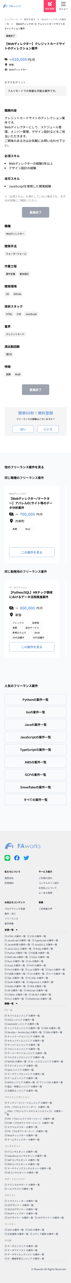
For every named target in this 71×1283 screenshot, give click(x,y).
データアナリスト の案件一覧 (21, 1250)
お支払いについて (48, 887)
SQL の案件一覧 (14, 977)
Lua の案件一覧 (34, 969)
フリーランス (11, 918)
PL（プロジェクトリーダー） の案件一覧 (27, 1106)
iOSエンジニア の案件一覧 (19, 1019)
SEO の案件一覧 (14, 1229)
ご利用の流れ (45, 878)
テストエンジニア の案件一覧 (21, 1065)
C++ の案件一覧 (55, 973)
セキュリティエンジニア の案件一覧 (24, 1040)
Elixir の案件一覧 (39, 957)
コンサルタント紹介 (49, 882)
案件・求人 (10, 913)
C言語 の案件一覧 (15, 973)
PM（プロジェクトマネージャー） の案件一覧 (29, 1118)
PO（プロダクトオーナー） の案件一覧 (26, 1131)
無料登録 (49, 8)
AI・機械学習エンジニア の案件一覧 (24, 1258)
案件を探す (29, 19)
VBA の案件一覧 (36, 986)
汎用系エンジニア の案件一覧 (21, 1090)
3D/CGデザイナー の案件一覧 (21, 1209)
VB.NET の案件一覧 (40, 994)
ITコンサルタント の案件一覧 (21, 1151)
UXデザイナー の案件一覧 (49, 1217)
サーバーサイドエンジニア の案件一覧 (26, 1053)
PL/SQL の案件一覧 (36, 977)
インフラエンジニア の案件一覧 (22, 1028)
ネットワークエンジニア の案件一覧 (24, 1036)
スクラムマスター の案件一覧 (21, 1127)
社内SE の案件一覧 (16, 1061)
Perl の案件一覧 (14, 969)
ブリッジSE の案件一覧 (49, 1082)
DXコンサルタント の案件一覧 (21, 1172)
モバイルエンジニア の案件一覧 (22, 1015)
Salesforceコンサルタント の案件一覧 (25, 1155)
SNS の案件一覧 (34, 1229)
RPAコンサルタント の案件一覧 (22, 1164)
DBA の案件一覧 (52, 1032)
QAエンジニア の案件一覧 (19, 1069)
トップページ (11, 19)
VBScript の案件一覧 (36, 990)
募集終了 (36, 212)
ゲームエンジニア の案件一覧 (21, 1078)
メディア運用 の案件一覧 (44, 1233)
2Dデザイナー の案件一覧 (19, 1205)
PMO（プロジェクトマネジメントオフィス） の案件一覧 (34, 1112)
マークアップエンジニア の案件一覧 (24, 1073)
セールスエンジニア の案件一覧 (45, 1061)
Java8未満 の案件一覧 (17, 944)
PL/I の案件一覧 (14, 998)
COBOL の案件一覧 (16, 994)
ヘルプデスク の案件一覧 (19, 1188)
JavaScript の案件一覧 (17, 940)
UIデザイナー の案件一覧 (19, 1217)
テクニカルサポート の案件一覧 (22, 1184)
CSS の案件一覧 (36, 936)
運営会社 (9, 878)
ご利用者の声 (45, 908)
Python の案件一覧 (16, 952)
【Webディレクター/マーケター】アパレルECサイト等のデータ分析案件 (30, 503)
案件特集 (9, 923)
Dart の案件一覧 (55, 969)
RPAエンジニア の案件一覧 (20, 1082)
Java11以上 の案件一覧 (18, 948)
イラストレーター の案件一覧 (21, 1200)
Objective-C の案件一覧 (39, 982)
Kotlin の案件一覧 (15, 986)
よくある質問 (45, 892)
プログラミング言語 (15, 908)
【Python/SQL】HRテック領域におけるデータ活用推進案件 (30, 594)
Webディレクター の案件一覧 (21, 1135)
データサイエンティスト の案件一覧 (24, 1254)
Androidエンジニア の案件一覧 (22, 1023)
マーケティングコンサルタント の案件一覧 (28, 1168)
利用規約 (9, 882)
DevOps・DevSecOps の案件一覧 (23, 1032)
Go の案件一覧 (34, 961)
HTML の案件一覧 (15, 936)
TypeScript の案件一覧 (45, 940)
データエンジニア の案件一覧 (21, 1246)
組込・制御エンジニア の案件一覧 (23, 1086)
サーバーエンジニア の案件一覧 (22, 1044)
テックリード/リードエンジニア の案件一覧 (28, 1102)
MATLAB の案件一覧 (16, 957)
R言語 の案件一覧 (38, 952)
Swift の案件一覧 (15, 982)
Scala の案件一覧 (15, 965)
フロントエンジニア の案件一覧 (22, 1048)
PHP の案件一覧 (36, 965)
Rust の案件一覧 (14, 961)
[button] (35, 929)
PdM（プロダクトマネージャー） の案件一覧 (29, 1122)
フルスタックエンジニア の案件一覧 (24, 1057)
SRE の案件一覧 (50, 1028)
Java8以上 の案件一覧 (44, 944)
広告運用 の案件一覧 (16, 1233)
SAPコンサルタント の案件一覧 (22, 1160)
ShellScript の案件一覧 (38, 998)
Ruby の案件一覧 (43, 948)
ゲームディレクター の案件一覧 (22, 1139)
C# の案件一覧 (35, 973)
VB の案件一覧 (13, 990)
